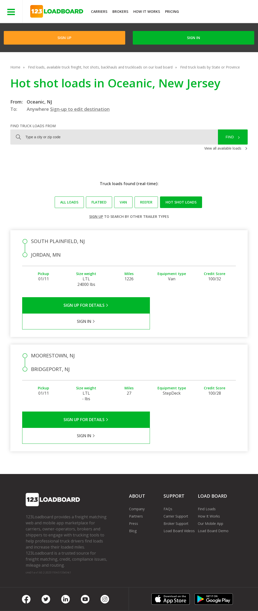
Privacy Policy (73, 595)
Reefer (146, 202)
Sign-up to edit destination (80, 109)
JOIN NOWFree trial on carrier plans (219, 12)
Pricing (172, 11)
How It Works (146, 11)
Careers (150, 595)
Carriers (99, 11)
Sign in (193, 37)
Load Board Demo (213, 498)
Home (15, 67)
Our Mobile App (210, 491)
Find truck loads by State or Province (210, 67)
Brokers (120, 11)
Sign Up (64, 37)
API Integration (106, 595)
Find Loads (207, 476)
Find (229, 137)
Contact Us (174, 595)
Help (131, 595)
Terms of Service (39, 595)
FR (217, 595)
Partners (136, 484)
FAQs (168, 476)
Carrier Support (176, 484)
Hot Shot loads (181, 202)
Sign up (96, 216)
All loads (69, 202)
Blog (133, 498)
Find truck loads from (33, 125)
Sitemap (199, 595)
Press (133, 491)
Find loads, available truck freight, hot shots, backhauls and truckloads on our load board (100, 67)
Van (123, 202)
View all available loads (222, 148)
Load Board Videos (179, 498)
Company (137, 476)
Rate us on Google (44, 600)
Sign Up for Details (75, 305)
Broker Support (176, 491)
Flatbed (99, 202)
